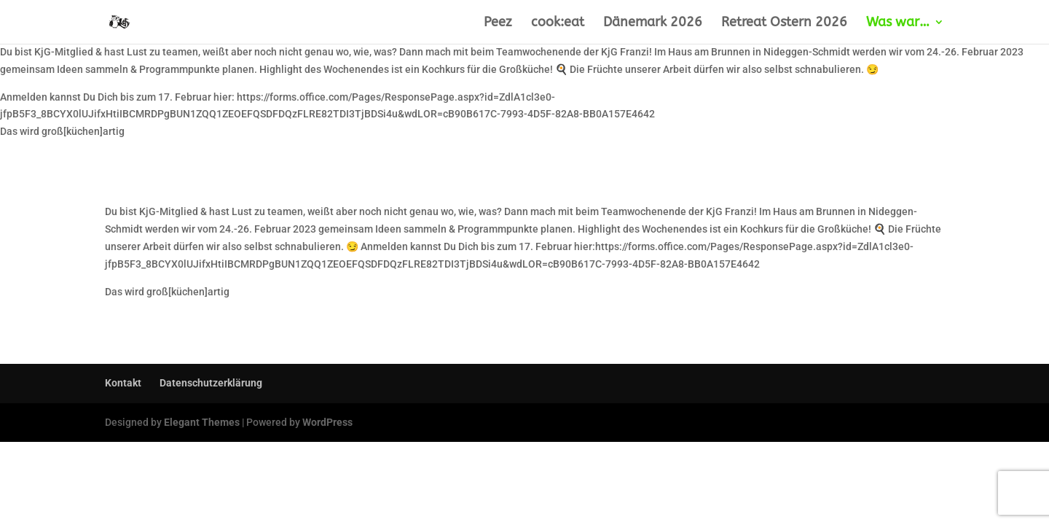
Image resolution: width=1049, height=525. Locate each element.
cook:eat (557, 23)
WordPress (327, 422)
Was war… (898, 23)
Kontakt (123, 383)
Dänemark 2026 (652, 23)
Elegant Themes (202, 422)
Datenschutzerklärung (211, 383)
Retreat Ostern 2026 (784, 23)
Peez (498, 23)
